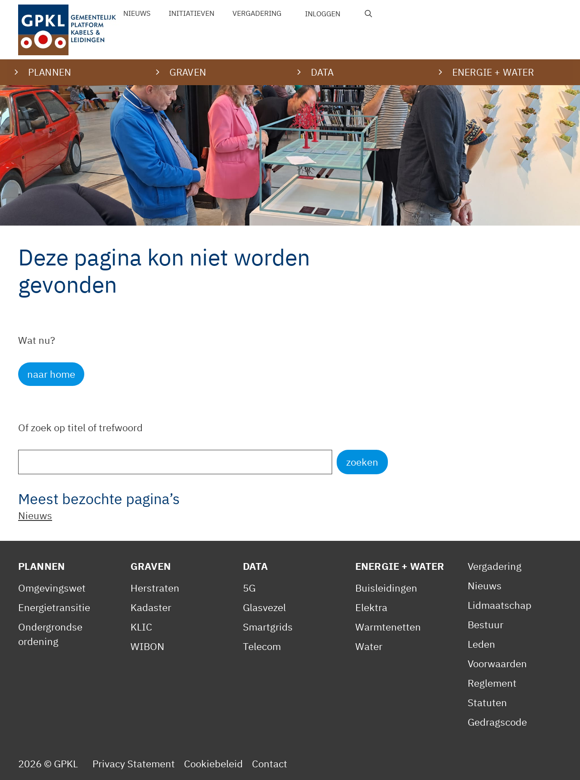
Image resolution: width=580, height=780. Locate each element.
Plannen (41, 566)
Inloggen (322, 13)
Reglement (492, 682)
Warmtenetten (388, 626)
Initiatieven (191, 13)
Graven (150, 566)
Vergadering (256, 13)
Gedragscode (497, 721)
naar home (51, 373)
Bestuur (485, 624)
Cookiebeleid (213, 763)
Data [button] (322, 72)
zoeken (362, 461)
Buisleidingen (386, 587)
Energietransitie (54, 607)
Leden (481, 643)
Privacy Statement (133, 763)
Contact (269, 763)
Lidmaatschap (500, 604)
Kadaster (150, 607)
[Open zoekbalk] (368, 14)
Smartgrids (268, 626)
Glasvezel (264, 607)
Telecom (262, 646)
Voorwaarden (497, 663)
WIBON (147, 646)
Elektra (371, 607)
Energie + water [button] (493, 72)
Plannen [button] (49, 72)
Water (368, 646)
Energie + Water (399, 566)
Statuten (487, 702)
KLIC (141, 626)
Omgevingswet (52, 587)
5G (249, 587)
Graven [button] (187, 72)
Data (255, 566)
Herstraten (154, 587)
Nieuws (136, 13)
